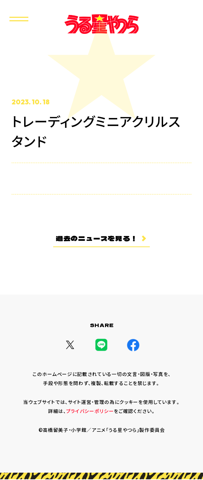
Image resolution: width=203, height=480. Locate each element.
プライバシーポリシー (90, 411)
